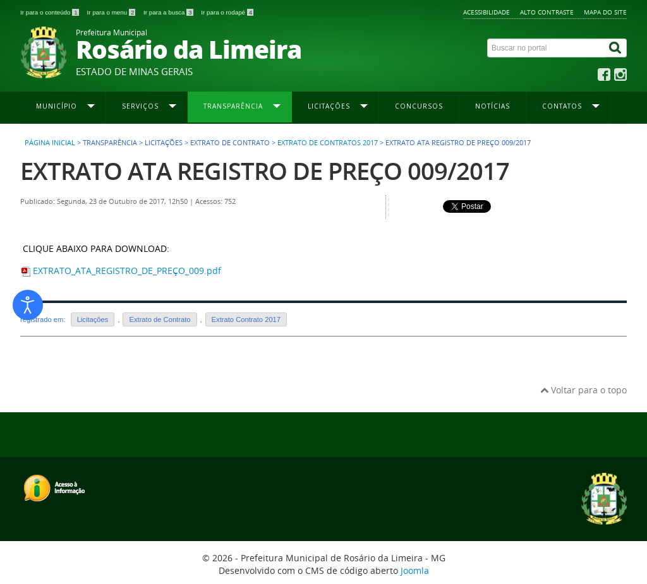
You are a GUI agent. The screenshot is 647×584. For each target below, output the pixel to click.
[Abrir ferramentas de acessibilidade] (28, 305)
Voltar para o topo (583, 390)
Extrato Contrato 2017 (246, 319)
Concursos (419, 106)
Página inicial (50, 142)
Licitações (93, 319)
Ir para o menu (112, 12)
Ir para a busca (169, 12)
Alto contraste (547, 12)
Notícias (492, 106)
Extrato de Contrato (159, 319)
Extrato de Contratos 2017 (327, 142)
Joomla (415, 570)
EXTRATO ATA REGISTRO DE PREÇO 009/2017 (264, 171)
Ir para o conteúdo (50, 12)
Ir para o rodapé (227, 12)
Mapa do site (605, 12)
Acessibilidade (486, 12)
